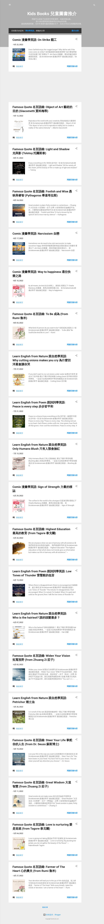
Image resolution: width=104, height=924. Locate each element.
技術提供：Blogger (52, 915)
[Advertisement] (89, 57)
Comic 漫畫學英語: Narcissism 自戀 (35, 233)
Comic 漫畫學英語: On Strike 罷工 (34, 39)
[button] (76, 39)
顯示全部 (75, 31)
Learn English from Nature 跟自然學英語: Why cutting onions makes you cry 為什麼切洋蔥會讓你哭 (41, 360)
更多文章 (45, 907)
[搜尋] (94, 5)
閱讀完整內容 (72, 66)
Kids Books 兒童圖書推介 (52, 13)
